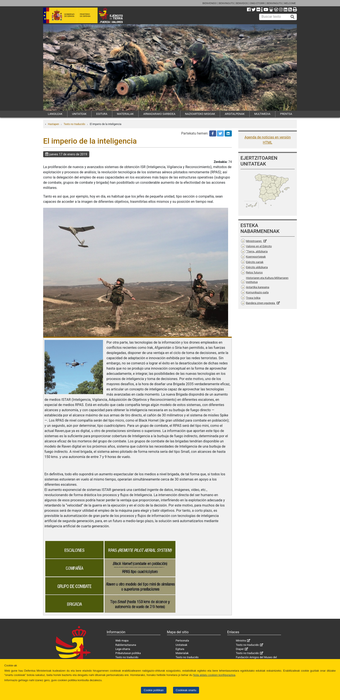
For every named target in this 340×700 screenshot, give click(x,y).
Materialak (182, 653)
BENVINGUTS (226, 3)
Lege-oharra (122, 649)
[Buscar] (292, 17)
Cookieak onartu (186, 690)
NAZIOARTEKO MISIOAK (200, 113)
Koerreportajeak (256, 256)
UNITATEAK (79, 113)
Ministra (241, 640)
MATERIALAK (125, 113)
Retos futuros (254, 272)
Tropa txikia (253, 297)
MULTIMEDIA (262, 113)
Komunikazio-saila (257, 292)
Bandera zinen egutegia (261, 303)
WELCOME (290, 3)
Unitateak (181, 644)
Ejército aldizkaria (257, 267)
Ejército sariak (254, 262)
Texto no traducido (74, 124)
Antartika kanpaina (257, 287)
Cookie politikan (153, 690)
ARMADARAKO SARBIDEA (159, 113)
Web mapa (122, 640)
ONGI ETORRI (257, 3)
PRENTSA (286, 113)
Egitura (180, 649)
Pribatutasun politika (128, 653)
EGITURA (101, 113)
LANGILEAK (55, 113)
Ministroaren (254, 241)
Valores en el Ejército (259, 246)
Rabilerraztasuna (125, 644)
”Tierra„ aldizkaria (257, 251)
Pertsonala (182, 640)
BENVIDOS (242, 3)
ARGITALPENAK (235, 113)
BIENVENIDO (210, 3)
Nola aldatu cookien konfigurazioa (214, 675)
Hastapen (53, 124)
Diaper (240, 649)
